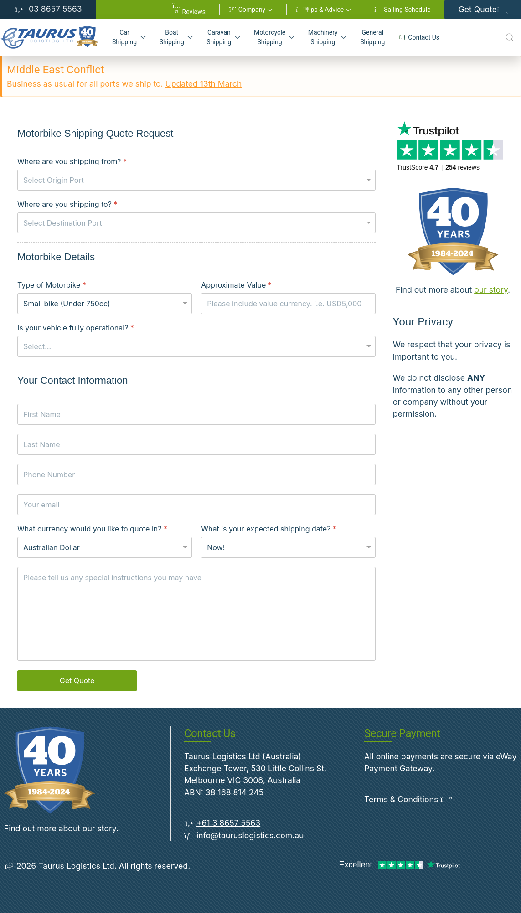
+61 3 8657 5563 (228, 823)
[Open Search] (509, 37)
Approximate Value (236, 284)
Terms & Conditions (401, 799)
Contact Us (418, 37)
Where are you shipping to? (67, 204)
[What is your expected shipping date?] (288, 547)
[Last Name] (196, 444)
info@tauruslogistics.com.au (250, 835)
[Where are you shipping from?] (196, 180)
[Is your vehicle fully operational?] (196, 346)
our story (491, 289)
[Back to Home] (49, 37)
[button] (251, 9)
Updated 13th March (203, 83)
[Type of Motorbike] (104, 303)
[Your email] (196, 504)
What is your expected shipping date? (268, 528)
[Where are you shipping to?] (196, 222)
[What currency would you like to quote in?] (104, 547)
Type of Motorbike (51, 284)
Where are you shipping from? (72, 161)
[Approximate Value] (288, 303)
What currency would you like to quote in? (92, 528)
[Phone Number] (196, 474)
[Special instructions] (196, 614)
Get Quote (483, 9)
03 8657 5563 (48, 9)
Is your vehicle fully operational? (75, 327)
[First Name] (196, 414)
